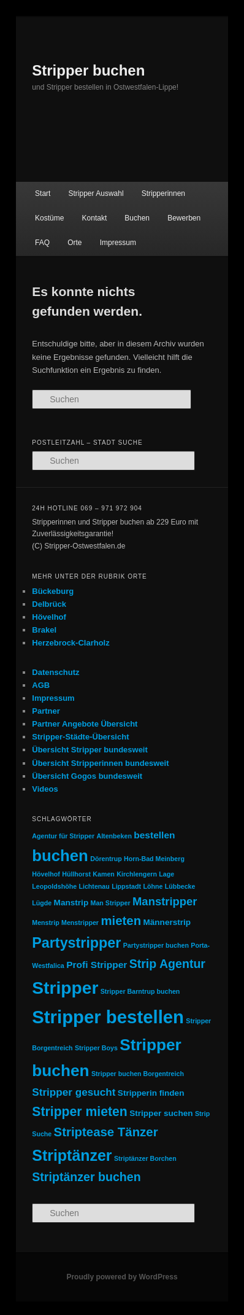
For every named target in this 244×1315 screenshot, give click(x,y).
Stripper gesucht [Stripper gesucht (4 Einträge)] (73, 1092)
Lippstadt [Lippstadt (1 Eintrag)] (126, 886)
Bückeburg (53, 591)
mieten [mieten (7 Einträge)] (121, 920)
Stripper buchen (88, 70)
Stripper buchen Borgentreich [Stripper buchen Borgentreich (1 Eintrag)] (137, 1073)
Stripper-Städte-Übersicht (80, 736)
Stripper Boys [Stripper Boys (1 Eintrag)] (96, 1048)
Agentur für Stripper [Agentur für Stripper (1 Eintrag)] (63, 836)
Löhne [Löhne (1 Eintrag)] (152, 886)
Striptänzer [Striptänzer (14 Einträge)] (72, 1155)
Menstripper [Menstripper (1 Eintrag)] (80, 922)
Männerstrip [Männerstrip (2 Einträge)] (167, 922)
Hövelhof (49, 617)
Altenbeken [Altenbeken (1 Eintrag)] (113, 836)
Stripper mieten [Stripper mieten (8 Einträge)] (80, 1111)
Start (42, 193)
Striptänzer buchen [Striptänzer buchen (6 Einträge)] (86, 1177)
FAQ (42, 242)
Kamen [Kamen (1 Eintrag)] (104, 874)
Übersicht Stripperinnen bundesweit (100, 763)
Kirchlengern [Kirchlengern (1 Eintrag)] (136, 874)
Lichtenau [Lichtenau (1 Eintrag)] (93, 886)
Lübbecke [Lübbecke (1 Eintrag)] (180, 886)
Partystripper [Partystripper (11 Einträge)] (76, 943)
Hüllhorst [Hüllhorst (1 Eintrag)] (76, 874)
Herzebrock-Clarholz (70, 642)
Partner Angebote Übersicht (84, 723)
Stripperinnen (163, 193)
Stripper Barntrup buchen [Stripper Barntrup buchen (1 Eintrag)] (140, 991)
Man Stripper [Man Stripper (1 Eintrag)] (111, 903)
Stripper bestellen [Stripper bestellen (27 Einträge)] (108, 1017)
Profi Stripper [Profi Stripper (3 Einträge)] (96, 964)
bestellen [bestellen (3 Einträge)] (154, 835)
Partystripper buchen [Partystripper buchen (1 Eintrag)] (156, 945)
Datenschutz (55, 672)
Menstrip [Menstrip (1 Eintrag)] (45, 922)
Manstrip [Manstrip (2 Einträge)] (71, 902)
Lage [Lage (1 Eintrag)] (166, 874)
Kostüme (49, 218)
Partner (46, 711)
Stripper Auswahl (96, 193)
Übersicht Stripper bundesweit (90, 749)
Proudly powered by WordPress (121, 1277)
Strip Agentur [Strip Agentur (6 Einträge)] (167, 963)
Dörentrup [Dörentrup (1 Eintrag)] (106, 858)
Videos (45, 789)
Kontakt (94, 218)
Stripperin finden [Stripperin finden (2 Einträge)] (151, 1093)
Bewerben (183, 218)
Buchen (137, 218)
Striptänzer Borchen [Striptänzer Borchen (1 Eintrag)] (145, 1158)
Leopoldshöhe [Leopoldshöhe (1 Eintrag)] (54, 886)
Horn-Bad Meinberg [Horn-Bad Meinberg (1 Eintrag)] (154, 858)
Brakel (44, 629)
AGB (41, 685)
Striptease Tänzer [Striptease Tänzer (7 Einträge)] (106, 1132)
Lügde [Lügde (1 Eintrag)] (41, 903)
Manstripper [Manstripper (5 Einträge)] (164, 901)
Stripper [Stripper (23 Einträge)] (65, 987)
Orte (74, 242)
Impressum (118, 242)
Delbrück (49, 604)
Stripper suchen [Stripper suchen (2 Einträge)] (161, 1113)
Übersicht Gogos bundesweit (87, 776)
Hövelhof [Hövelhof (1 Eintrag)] (46, 874)
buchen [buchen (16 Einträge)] (60, 855)
